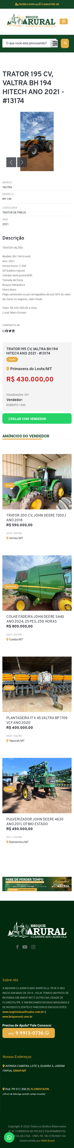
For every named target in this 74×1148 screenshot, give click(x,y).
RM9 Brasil (47, 1140)
